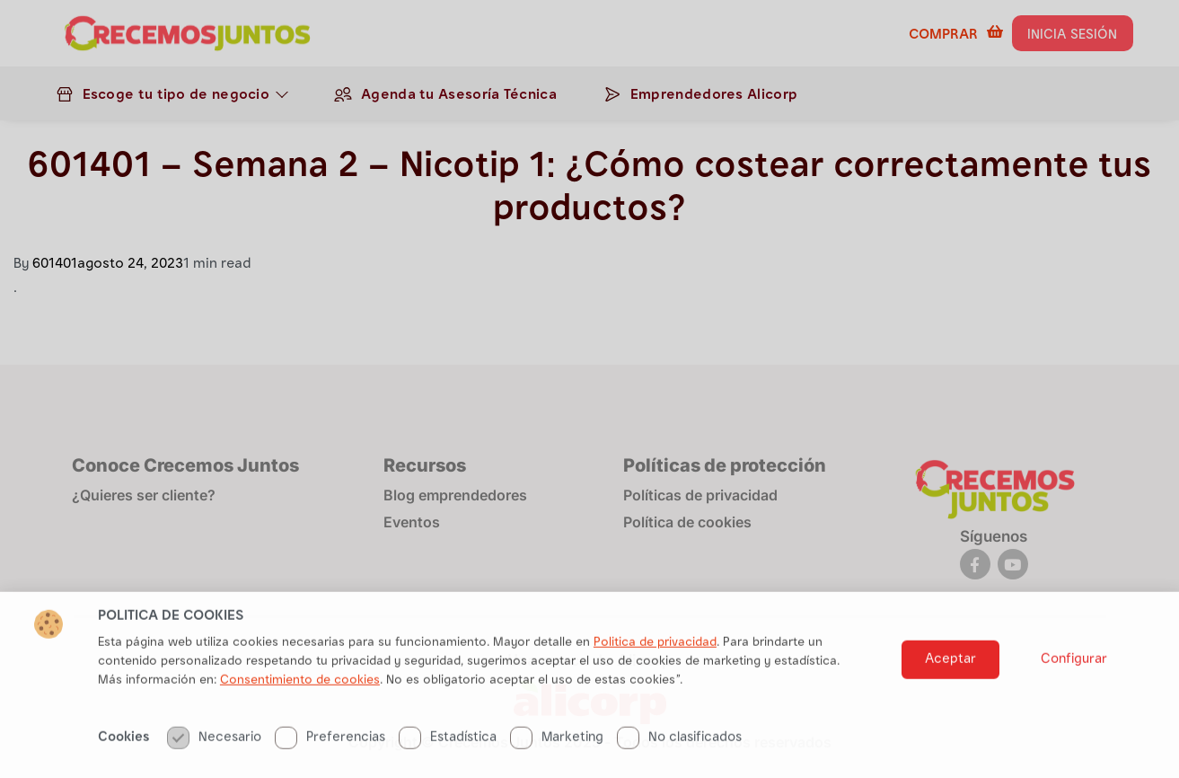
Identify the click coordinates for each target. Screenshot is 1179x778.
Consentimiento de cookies (300, 722)
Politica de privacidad (655, 684)
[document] (589, 389)
